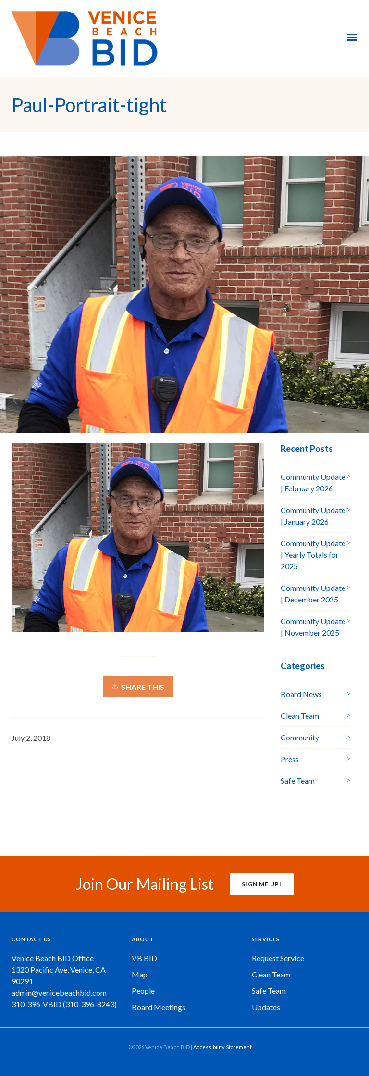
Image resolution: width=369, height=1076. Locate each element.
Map (140, 974)
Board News (301, 694)
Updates (266, 1007)
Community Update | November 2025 (313, 626)
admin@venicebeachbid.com (59, 992)
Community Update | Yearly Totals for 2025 (313, 554)
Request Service (278, 958)
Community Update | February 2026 (313, 482)
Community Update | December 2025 (313, 593)
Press (290, 758)
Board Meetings (158, 1007)
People (143, 990)
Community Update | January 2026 (313, 515)
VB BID (144, 958)
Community (300, 737)
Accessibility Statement (222, 1047)
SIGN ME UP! (262, 884)
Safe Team (298, 780)
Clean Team (300, 715)
